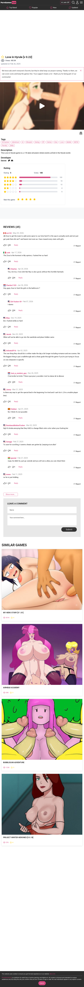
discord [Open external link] (12, 160)
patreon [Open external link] (9, 160)
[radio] (18, 200)
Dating (37, 142)
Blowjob (29, 142)
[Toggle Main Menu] (81, 2)
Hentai (49, 142)
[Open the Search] (73, 2)
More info (52, 974)
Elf (43, 142)
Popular (35, 8)
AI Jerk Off (65, 2)
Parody (4, 145)
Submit (69, 529)
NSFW (76, 142)
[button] (42, 106)
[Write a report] (81, 133)
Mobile (68, 142)
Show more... (11, 494)
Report (78, 246)
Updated (75, 8)
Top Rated (13, 8)
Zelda (12, 145)
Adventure (15, 142)
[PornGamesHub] (8, 2)
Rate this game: (9, 200)
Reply (16, 245)
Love (62, 142)
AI (22, 142)
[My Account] (77, 2)
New (54, 8)
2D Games (5, 142)
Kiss (55, 142)
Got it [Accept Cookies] (42, 983)
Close (80, 71)
